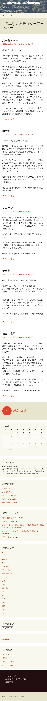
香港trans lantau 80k (9, 499)
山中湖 (6, 131)
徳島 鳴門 (8, 333)
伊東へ (4, 537)
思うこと (5, 588)
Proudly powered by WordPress (13, 696)
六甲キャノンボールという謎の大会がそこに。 (19, 531)
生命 (4, 599)
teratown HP (6, 639)
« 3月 (11, 450)
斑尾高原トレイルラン (10, 503)
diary (22, 44)
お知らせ (5, 566)
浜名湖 (4, 521)
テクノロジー (7, 574)
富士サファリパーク (9, 495)
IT (2, 563)
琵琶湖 (6, 270)
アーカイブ (6, 570)
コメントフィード (8, 662)
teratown (17, 527)
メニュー (6, 15)
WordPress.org (7, 665)
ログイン (5, 654)
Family (27, 44)
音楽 (4, 609)
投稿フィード (7, 658)
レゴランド (9, 207)
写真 (4, 584)
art (3, 552)
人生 (4, 581)
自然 (4, 602)
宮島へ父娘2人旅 (8, 518)
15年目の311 (6, 488)
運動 (4, 606)
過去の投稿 (14, 410)
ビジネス (5, 577)
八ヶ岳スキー (10, 40)
